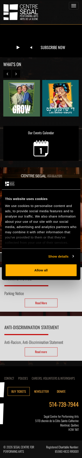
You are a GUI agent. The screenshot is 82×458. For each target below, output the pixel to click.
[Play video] (18, 47)
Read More (41, 303)
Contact (9, 378)
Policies (23, 378)
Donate (61, 391)
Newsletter (41, 391)
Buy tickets (18, 391)
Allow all (41, 270)
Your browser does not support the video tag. (41, 41)
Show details (58, 256)
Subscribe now (53, 47)
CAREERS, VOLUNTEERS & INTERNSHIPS (53, 378)
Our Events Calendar (41, 143)
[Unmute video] (31, 47)
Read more (41, 351)
